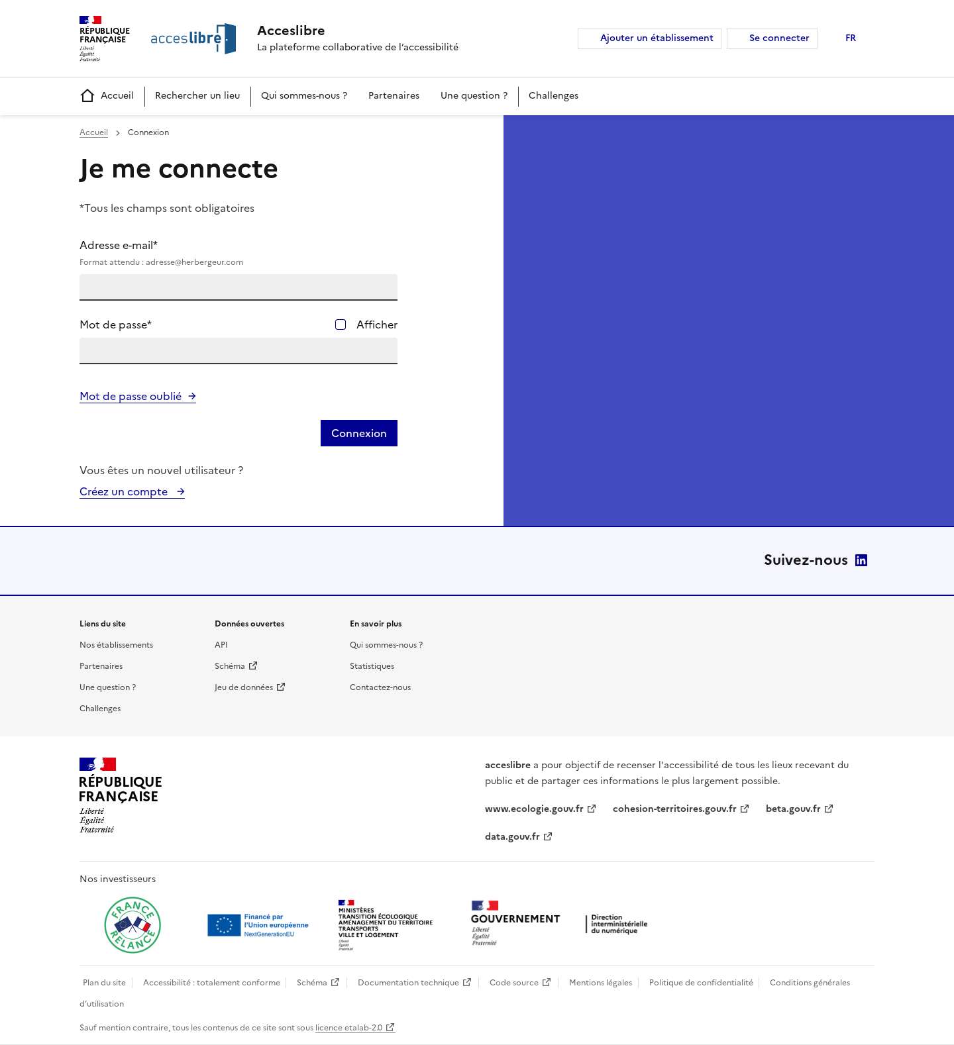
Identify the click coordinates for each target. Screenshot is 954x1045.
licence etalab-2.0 (348, 1028)
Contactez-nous (380, 687)
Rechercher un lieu (197, 96)
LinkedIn (861, 560)
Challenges (553, 96)
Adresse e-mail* (239, 253)
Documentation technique (408, 983)
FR (850, 38)
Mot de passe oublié (131, 396)
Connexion (359, 433)
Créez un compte (125, 491)
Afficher (377, 324)
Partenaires (393, 96)
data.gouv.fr (512, 837)
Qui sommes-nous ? (304, 96)
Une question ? (474, 96)
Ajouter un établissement (657, 38)
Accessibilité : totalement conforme (211, 983)
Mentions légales (600, 983)
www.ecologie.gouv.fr (534, 809)
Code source (514, 983)
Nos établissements (116, 645)
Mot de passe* (116, 324)
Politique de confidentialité (701, 983)
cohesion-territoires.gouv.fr (675, 809)
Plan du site (104, 983)
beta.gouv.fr (793, 809)
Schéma (230, 666)
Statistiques (372, 666)
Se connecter (779, 38)
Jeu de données (244, 687)
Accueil (107, 96)
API (221, 645)
